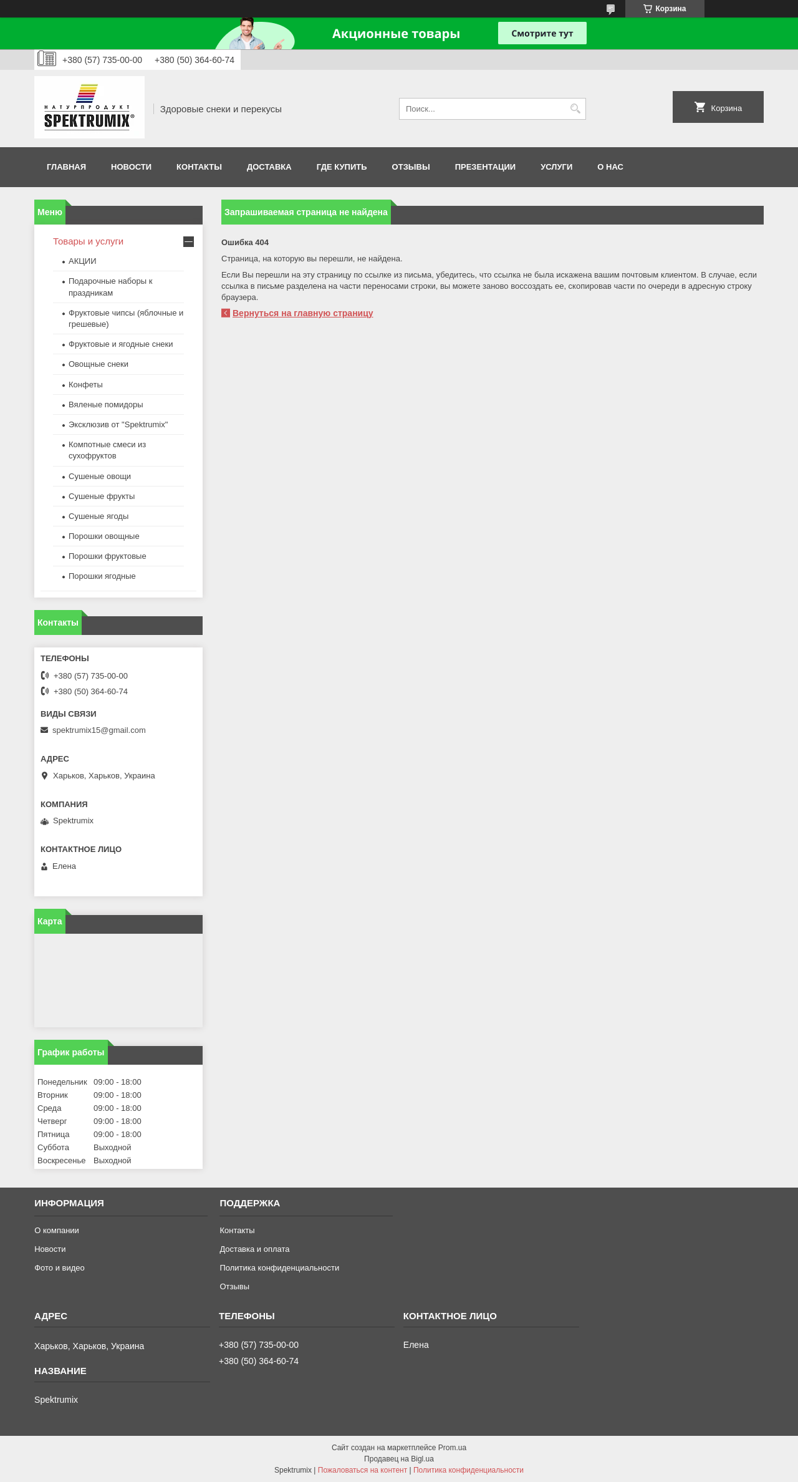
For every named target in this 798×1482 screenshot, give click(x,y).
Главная (66, 167)
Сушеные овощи (100, 476)
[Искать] (575, 109)
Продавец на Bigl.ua (399, 1459)
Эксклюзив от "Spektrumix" (118, 424)
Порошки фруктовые (108, 556)
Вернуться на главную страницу (303, 313)
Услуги (556, 167)
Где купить (342, 167)
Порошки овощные (104, 536)
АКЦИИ (83, 261)
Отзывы (411, 167)
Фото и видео (59, 1267)
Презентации (485, 167)
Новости (131, 167)
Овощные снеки (98, 364)
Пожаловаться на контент (362, 1470)
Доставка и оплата (254, 1249)
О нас (610, 167)
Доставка (269, 167)
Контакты (199, 167)
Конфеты (86, 384)
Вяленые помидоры (106, 404)
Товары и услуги (88, 241)
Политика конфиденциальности (279, 1267)
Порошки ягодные (102, 576)
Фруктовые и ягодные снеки (121, 344)
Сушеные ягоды (98, 516)
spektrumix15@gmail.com (99, 730)
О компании (56, 1230)
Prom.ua (452, 1447)
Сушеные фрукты (102, 496)
